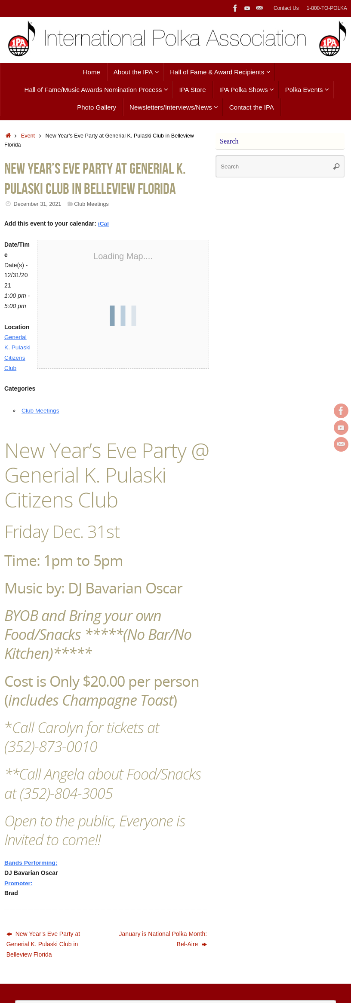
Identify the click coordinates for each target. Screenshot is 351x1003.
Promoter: (18, 893)
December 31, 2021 (38, 204)
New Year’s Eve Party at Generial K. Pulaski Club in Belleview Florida (43, 954)
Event (28, 136)
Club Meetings (91, 204)
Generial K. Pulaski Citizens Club (15, 357)
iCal (103, 223)
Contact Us (286, 8)
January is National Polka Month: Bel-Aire (163, 949)
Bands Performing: (31, 872)
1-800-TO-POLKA (327, 8)
